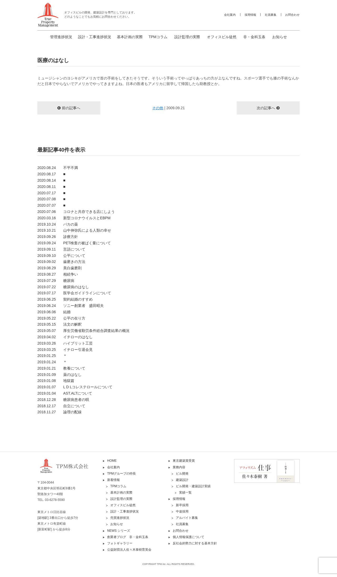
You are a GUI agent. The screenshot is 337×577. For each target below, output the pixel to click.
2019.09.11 (61, 249)
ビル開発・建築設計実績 (193, 486)
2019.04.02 (65, 337)
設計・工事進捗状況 (94, 37)
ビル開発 (182, 473)
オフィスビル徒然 (221, 37)
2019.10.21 (74, 230)
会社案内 (230, 14)
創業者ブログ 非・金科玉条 (127, 537)
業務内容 (179, 467)
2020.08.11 (51, 187)
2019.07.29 (55, 280)
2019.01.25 (52, 356)
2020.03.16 (74, 218)
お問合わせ (292, 14)
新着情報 (113, 480)
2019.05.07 (83, 331)
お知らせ (279, 37)
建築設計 (182, 480)
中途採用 (182, 511)
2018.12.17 (61, 406)
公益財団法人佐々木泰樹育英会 (129, 549)
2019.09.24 (74, 243)
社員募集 (270, 14)
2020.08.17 (51, 174)
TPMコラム (157, 37)
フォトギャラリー (119, 543)
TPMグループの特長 (121, 473)
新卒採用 (182, 505)
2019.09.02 (61, 262)
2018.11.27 (59, 412)
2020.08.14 (51, 180)
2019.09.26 (57, 237)
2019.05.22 (61, 318)
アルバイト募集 (187, 518)
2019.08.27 (57, 274)
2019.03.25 (65, 349)
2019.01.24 (52, 362)
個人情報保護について (188, 537)
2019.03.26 (65, 343)
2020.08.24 (57, 168)
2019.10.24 (57, 224)
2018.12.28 (63, 399)
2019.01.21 (61, 368)
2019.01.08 (55, 381)
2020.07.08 (51, 199)
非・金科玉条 (254, 37)
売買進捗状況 (119, 518)
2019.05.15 (59, 324)
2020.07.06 (76, 212)
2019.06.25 (65, 299)
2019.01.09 (59, 374)
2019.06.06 (54, 312)
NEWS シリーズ (118, 531)
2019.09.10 (61, 255)
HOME (112, 460)
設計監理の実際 (187, 37)
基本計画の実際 (130, 37)
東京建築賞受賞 (184, 460)
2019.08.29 (59, 268)
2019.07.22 (63, 287)
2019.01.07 (74, 387)
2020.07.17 (51, 193)
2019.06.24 (70, 306)
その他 (157, 108)
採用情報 (250, 14)
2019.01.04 (64, 393)
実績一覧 (185, 492)
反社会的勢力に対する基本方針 (195, 543)
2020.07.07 (51, 205)
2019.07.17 (74, 293)
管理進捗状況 (61, 37)
